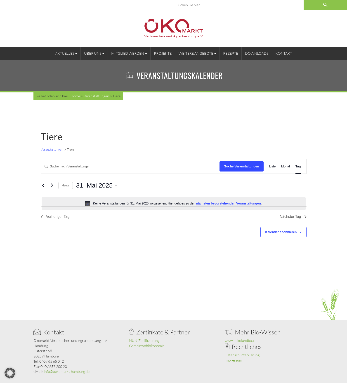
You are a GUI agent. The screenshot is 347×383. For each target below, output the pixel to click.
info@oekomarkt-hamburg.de (67, 371)
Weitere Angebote (197, 53)
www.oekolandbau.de (241, 340)
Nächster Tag (293, 217)
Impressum (233, 360)
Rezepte (230, 53)
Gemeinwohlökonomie (147, 345)
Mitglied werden (129, 53)
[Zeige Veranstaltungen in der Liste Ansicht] (272, 166)
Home (75, 96)
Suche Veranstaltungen (241, 166)
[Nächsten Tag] (52, 185)
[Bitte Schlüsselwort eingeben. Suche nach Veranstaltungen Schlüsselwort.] (130, 166)
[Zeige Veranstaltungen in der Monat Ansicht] (285, 166)
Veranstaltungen (52, 149)
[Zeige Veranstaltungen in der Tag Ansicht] (298, 166)
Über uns (94, 53)
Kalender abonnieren (281, 232)
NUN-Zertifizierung (144, 340)
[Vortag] (43, 185)
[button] (10, 373)
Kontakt (283, 53)
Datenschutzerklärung (242, 355)
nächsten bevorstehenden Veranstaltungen (228, 203)
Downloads (256, 53)
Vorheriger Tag (55, 217)
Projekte (163, 53)
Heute (65, 185)
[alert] (174, 203)
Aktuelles (66, 53)
